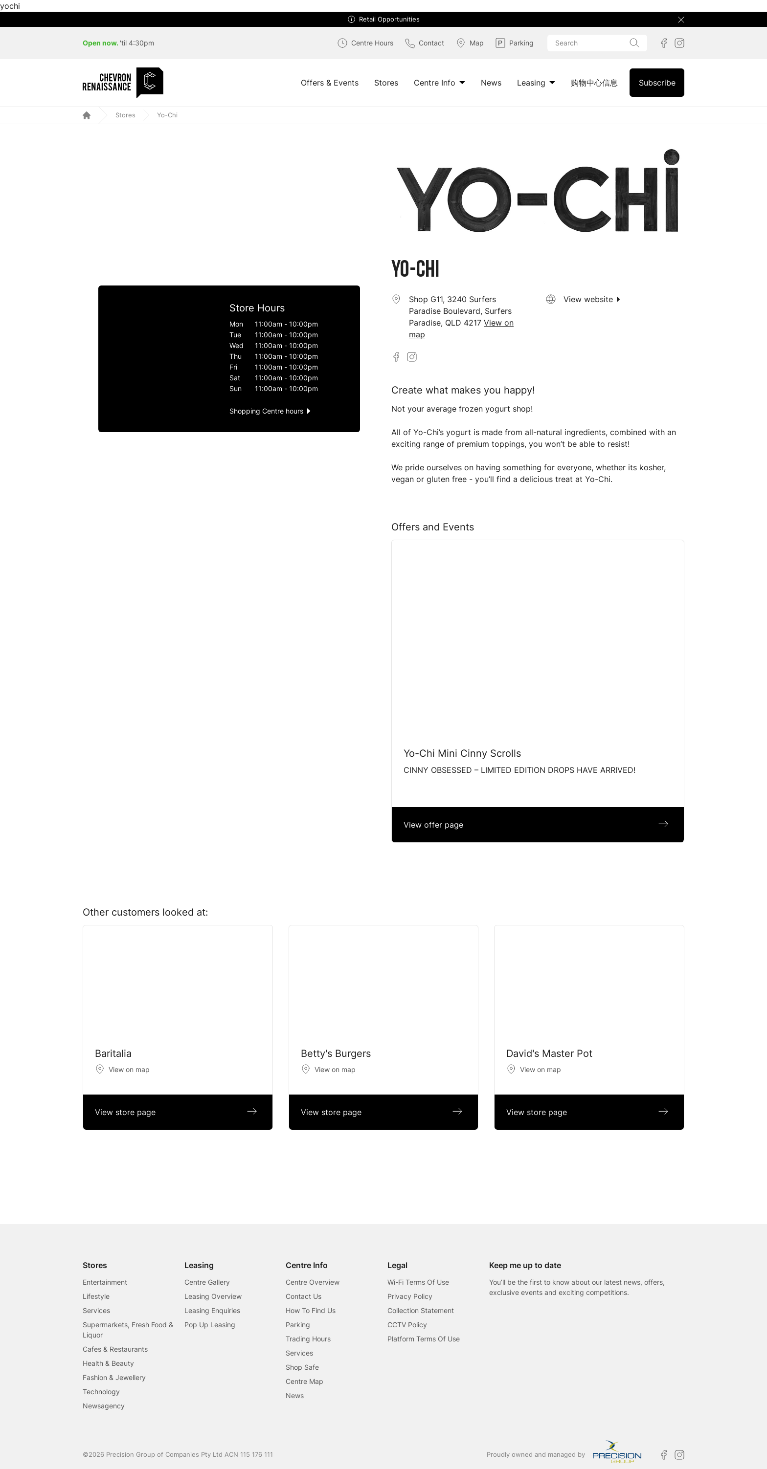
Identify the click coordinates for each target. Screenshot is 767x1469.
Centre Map (304, 1381)
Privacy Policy (409, 1296)
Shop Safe (302, 1367)
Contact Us (303, 1296)
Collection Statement (420, 1310)
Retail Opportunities (389, 19)
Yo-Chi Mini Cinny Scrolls (462, 753)
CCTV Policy (407, 1324)
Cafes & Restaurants (115, 1349)
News (491, 83)
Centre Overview (312, 1282)
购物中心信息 (594, 83)
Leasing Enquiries (212, 1310)
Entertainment (105, 1282)
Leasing (536, 83)
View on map (129, 1069)
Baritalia (113, 1053)
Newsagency (104, 1406)
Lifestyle (96, 1296)
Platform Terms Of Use (423, 1339)
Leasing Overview (213, 1296)
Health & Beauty (108, 1363)
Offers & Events (330, 83)
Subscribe (657, 83)
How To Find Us (311, 1310)
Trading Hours (308, 1339)
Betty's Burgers (336, 1053)
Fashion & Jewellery (114, 1377)
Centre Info (439, 83)
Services (96, 1310)
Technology (101, 1391)
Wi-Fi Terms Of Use (418, 1282)
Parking (298, 1324)
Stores (386, 83)
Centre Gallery (207, 1282)
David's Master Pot (549, 1053)
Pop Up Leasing (209, 1324)
